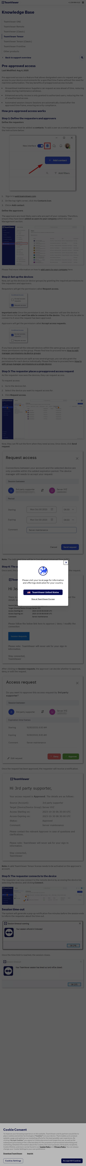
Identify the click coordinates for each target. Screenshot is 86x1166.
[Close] (66, 562)
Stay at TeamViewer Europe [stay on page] (43, 599)
